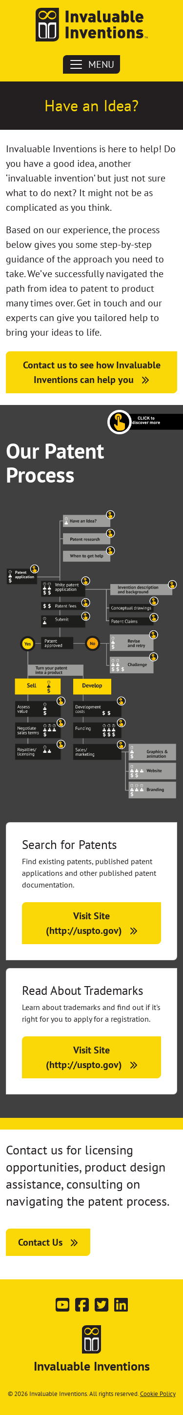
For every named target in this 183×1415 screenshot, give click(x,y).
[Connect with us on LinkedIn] (121, 1308)
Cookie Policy (158, 1394)
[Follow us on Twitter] (101, 1308)
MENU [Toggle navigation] (91, 64)
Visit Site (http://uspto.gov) (84, 923)
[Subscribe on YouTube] (62, 1308)
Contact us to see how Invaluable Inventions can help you (92, 372)
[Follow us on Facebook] (82, 1308)
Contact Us (40, 1242)
